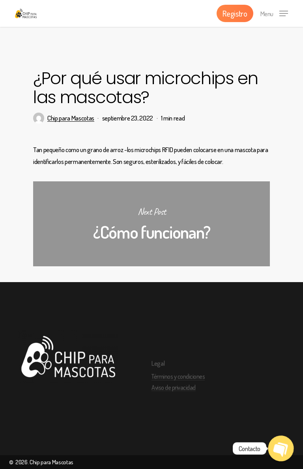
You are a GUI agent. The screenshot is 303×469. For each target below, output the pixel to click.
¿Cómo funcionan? (151, 223)
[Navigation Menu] (274, 12)
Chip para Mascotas (70, 118)
